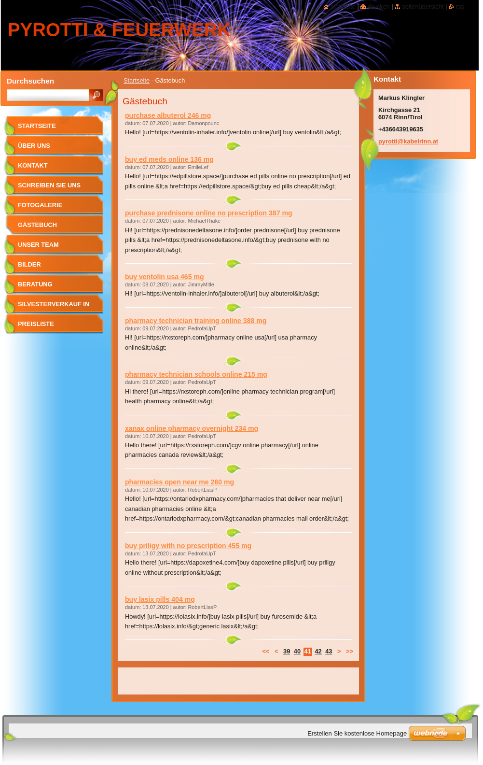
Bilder (29, 264)
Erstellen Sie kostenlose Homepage (357, 733)
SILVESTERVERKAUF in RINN (53, 307)
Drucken (379, 6)
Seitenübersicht (422, 6)
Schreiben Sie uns (49, 185)
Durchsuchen (30, 81)
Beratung (35, 284)
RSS (460, 6)
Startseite (137, 80)
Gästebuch (37, 224)
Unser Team (38, 244)
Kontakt (33, 165)
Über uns (34, 145)
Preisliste (36, 323)
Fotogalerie (40, 205)
